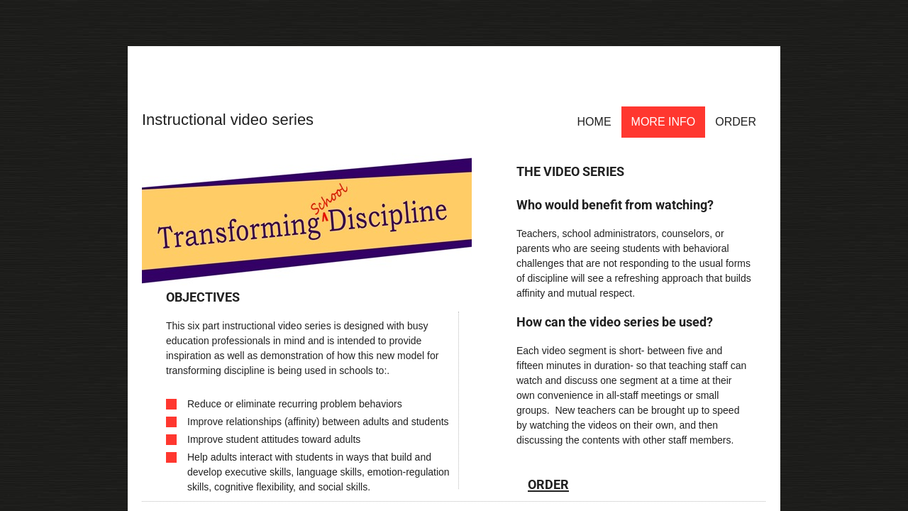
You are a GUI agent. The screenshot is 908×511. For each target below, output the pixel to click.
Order (735, 122)
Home (594, 122)
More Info (663, 122)
